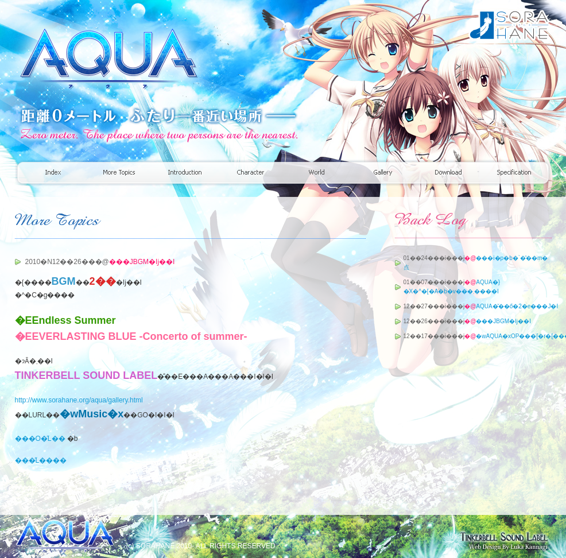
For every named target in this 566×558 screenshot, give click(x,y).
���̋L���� (41, 460)
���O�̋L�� (40, 439)
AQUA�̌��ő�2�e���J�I (517, 306)
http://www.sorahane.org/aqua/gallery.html (79, 400)
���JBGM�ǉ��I (503, 321)
